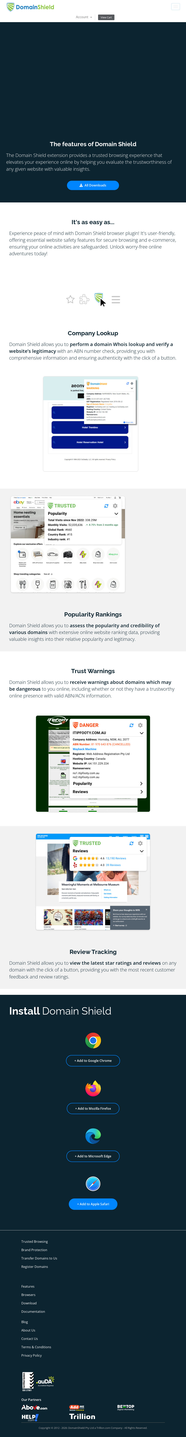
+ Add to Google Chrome (93, 1060)
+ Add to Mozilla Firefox (93, 1108)
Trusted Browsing (34, 1241)
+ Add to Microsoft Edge (93, 1156)
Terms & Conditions (36, 1347)
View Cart (106, 17)
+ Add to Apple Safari (93, 1204)
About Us (28, 1330)
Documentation (33, 1311)
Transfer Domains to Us (39, 1258)
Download (29, 1303)
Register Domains (34, 1266)
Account (84, 17)
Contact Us (29, 1338)
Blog (24, 1322)
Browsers (28, 1295)
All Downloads (93, 185)
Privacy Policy (31, 1355)
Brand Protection (34, 1250)
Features (27, 1286)
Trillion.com (103, 1428)
